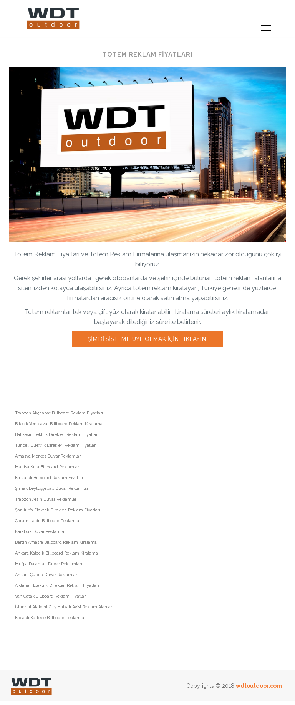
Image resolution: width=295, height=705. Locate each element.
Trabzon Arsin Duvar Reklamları (46, 499)
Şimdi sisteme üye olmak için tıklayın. (147, 339)
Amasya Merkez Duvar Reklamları (48, 456)
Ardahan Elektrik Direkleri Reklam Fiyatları (57, 585)
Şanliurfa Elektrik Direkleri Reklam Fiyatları (57, 510)
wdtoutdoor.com (259, 686)
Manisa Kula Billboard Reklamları (47, 466)
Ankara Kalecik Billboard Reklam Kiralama (56, 553)
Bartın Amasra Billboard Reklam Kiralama (56, 542)
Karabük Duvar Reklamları (41, 531)
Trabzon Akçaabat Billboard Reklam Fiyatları (59, 413)
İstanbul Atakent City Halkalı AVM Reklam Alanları (64, 607)
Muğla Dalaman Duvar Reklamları (48, 563)
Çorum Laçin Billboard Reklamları (48, 520)
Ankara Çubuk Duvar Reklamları (46, 574)
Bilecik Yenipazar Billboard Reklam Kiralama (59, 423)
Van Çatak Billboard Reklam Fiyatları (51, 596)
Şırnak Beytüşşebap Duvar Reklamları (52, 488)
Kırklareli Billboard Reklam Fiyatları (50, 477)
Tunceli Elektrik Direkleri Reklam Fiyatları (56, 445)
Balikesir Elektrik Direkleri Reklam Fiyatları (57, 434)
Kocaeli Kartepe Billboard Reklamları (51, 617)
